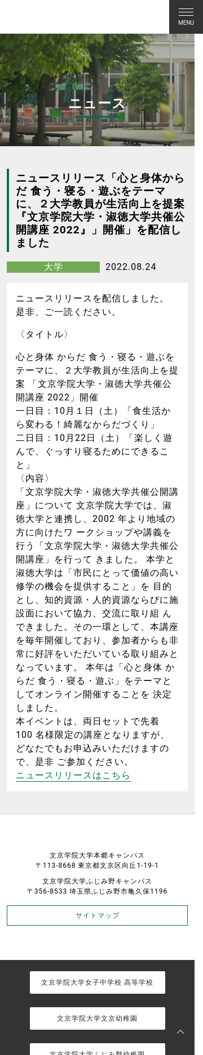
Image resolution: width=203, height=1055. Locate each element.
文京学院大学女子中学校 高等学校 (97, 982)
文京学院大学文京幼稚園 (97, 1018)
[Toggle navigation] (186, 17)
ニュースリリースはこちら (73, 775)
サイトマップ (98, 915)
